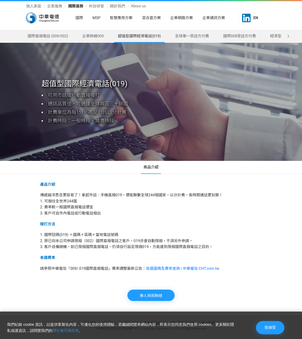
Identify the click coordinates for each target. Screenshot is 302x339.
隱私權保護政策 (65, 330)
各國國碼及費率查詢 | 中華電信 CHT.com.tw (182, 268)
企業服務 (55, 6)
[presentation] (288, 36)
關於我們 (118, 6)
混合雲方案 (151, 18)
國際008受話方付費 (239, 36)
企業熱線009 (93, 36)
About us (138, 6)
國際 (79, 18)
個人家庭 (34, 6)
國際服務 (76, 6)
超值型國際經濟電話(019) (139, 36)
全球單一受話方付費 (192, 36)
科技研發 (97, 6)
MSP (96, 18)
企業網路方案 (181, 18)
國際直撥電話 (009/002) (48, 36)
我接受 (270, 327)
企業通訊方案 (213, 18)
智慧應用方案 (121, 18)
